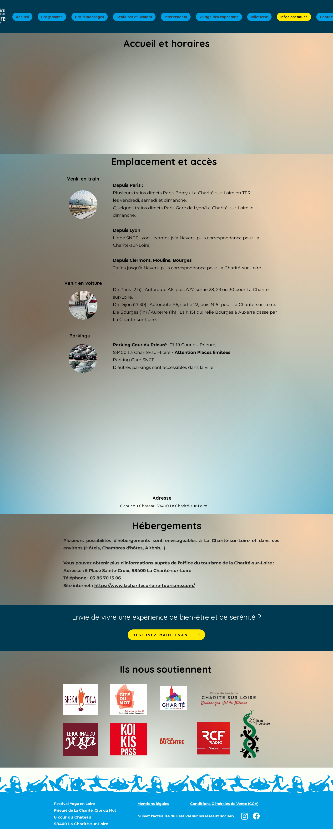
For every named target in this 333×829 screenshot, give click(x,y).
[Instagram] (244, 816)
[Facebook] (256, 816)
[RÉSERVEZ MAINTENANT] (166, 634)
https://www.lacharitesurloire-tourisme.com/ (144, 585)
